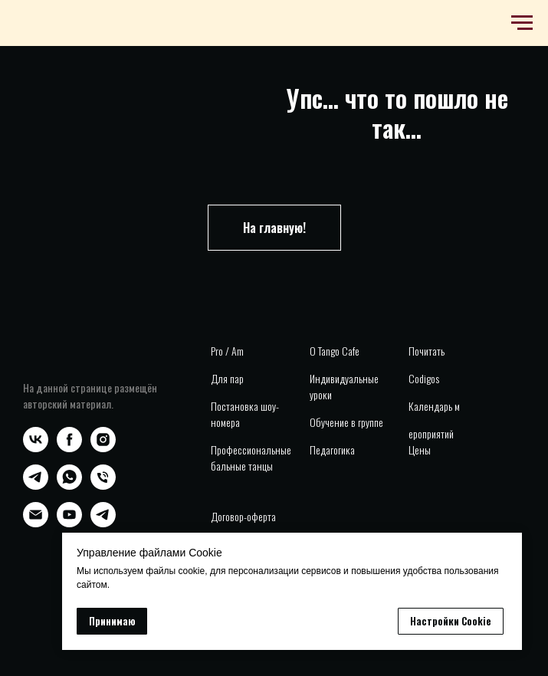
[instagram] (103, 447)
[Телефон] (103, 485)
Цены (420, 449)
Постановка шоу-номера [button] (245, 414)
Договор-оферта (243, 516)
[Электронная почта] (35, 523)
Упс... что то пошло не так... (397, 113)
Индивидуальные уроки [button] (344, 386)
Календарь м (434, 406)
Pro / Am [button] (227, 351)
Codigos (424, 378)
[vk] (35, 447)
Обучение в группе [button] (346, 422)
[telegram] (35, 485)
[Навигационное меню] (522, 23)
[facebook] (69, 447)
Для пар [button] (227, 378)
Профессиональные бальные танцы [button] (251, 457)
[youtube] (69, 523)
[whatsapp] (69, 485)
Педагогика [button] (332, 449)
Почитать (427, 351)
